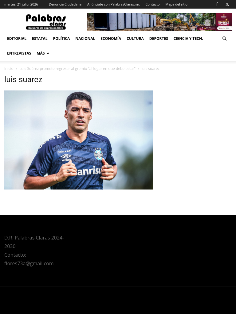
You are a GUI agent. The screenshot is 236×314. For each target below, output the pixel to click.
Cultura (135, 38)
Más (43, 53)
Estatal (40, 38)
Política (61, 38)
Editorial (16, 38)
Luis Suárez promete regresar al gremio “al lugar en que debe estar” (77, 68)
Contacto (152, 4)
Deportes (158, 38)
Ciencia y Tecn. (188, 38)
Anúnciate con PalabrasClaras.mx (113, 4)
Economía (110, 38)
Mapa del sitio (176, 4)
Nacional (85, 38)
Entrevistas (19, 53)
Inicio (9, 68)
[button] (224, 39)
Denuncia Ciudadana (65, 4)
